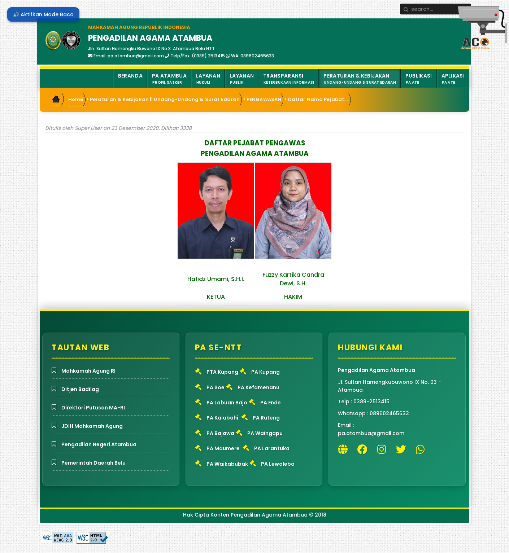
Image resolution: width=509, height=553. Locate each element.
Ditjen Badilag (80, 389)
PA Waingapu (265, 433)
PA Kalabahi (222, 417)
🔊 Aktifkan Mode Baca (43, 14)
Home (75, 99)
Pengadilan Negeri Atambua (98, 444)
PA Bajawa (220, 433)
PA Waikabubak (227, 464)
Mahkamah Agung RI (88, 370)
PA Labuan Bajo (226, 402)
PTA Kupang (222, 372)
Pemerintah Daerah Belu (93, 462)
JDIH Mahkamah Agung (92, 426)
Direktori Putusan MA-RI (93, 407)
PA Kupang (265, 372)
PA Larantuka (272, 448)
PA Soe (215, 387)
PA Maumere (223, 448)
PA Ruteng (266, 417)
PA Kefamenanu (258, 387)
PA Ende (270, 402)
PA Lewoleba (278, 464)
